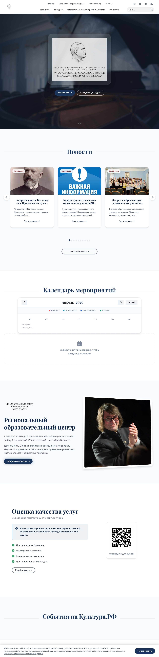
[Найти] (151, 9)
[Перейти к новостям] (79, 124)
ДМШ (108, 3)
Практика (44, 10)
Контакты (114, 10)
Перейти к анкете (23, 570)
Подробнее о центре (17, 461)
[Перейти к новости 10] (89, 240)
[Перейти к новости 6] (80, 240)
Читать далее (32, 221)
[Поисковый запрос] (140, 9)
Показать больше (78, 251)
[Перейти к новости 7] (82, 240)
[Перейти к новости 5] (78, 240)
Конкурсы (58, 10)
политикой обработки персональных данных (23, 654)
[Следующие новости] (152, 197)
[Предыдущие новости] (6, 197)
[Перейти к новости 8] (85, 240)
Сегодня (132, 302)
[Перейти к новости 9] (87, 240)
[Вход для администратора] (151, 4)
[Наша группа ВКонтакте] (140, 4)
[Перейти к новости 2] (71, 240)
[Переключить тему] (146, 4)
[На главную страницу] (9, 6)
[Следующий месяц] (121, 302)
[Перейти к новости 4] (76, 240)
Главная (50, 3)
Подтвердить (145, 651)
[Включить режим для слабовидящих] (134, 4)
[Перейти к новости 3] (74, 240)
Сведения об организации (71, 3)
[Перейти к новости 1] (69, 240)
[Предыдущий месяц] (24, 302)
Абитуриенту (95, 3)
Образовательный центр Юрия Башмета (86, 10)
